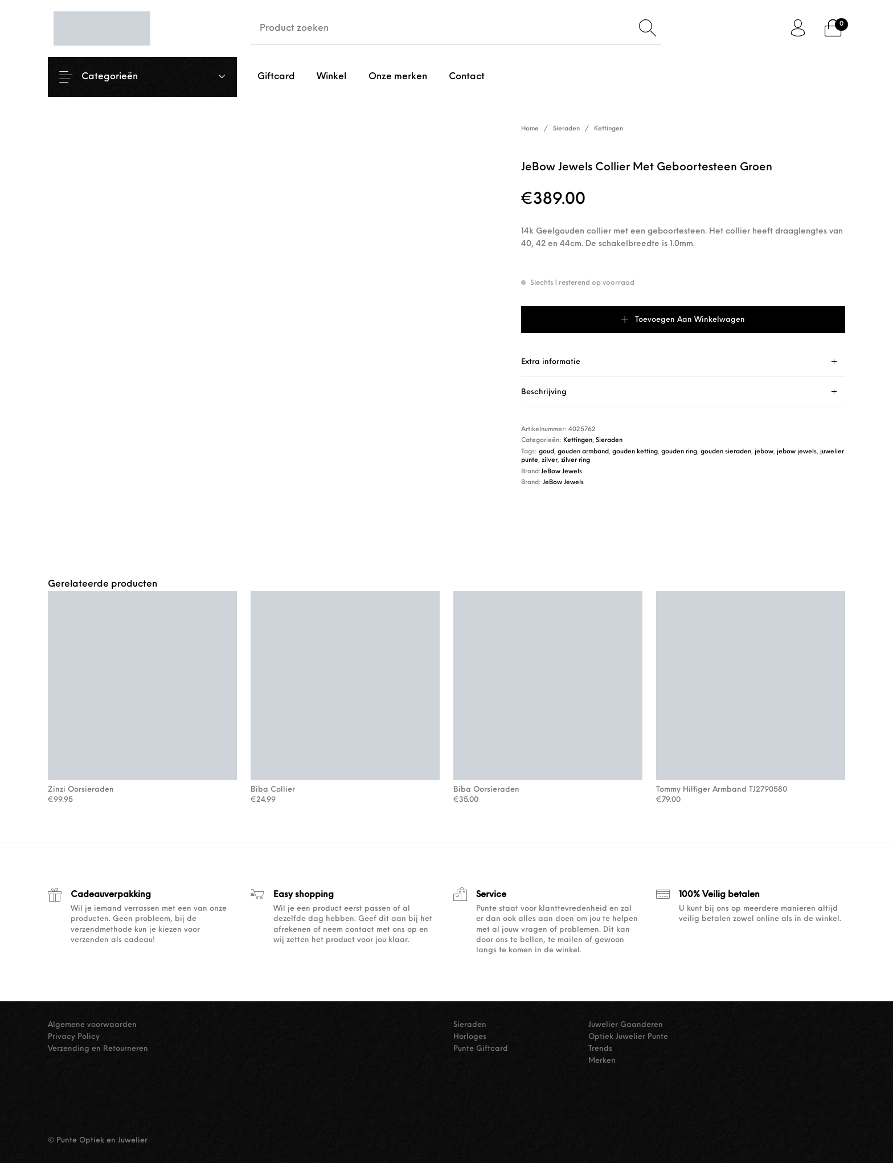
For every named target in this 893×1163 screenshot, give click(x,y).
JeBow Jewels (561, 472)
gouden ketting (635, 452)
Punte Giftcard (480, 1049)
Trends (600, 1049)
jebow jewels (797, 452)
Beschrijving (544, 392)
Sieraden (566, 129)
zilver (550, 460)
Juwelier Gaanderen (625, 1025)
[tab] (683, 362)
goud (546, 452)
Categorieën (118, 76)
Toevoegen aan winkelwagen (690, 319)
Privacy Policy (74, 1037)
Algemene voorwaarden (92, 1025)
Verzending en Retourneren (98, 1049)
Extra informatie (550, 362)
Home (530, 129)
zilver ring (575, 460)
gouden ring (679, 452)
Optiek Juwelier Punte (628, 1037)
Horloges (469, 1037)
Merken (602, 1060)
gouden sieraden (726, 452)
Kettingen (608, 129)
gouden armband (583, 452)
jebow (764, 452)
